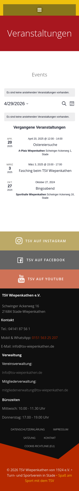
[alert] (39, 92)
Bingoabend (45, 188)
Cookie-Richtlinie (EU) (39, 446)
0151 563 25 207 (45, 337)
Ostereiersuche (45, 144)
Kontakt (50, 438)
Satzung (29, 438)
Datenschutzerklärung (28, 429)
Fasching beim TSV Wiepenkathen (45, 170)
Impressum (60, 429)
